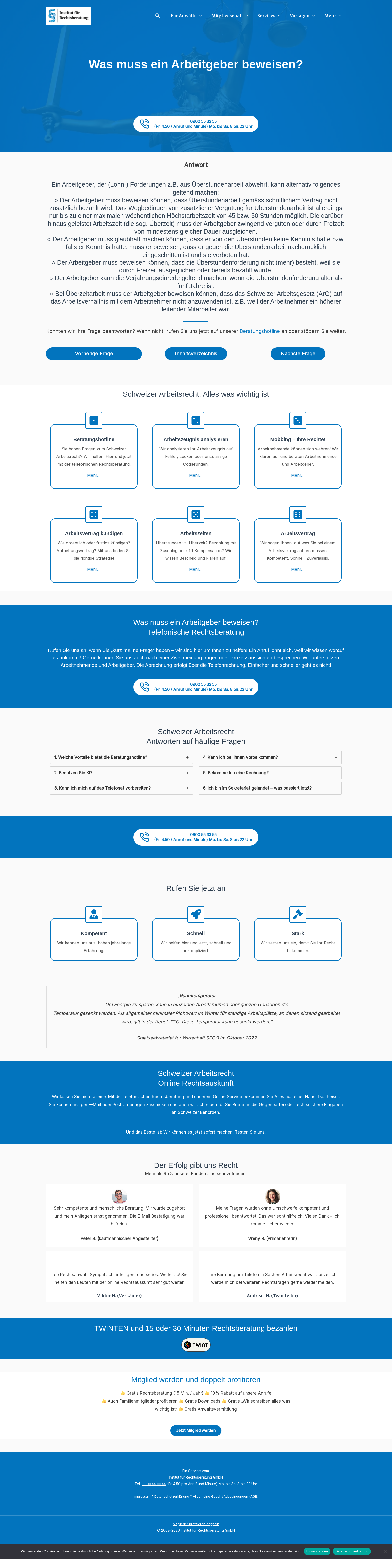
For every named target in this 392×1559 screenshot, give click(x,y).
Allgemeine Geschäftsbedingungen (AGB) (226, 1510)
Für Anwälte (191, 15)
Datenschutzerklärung (170, 1510)
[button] (165, 16)
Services (270, 15)
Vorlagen (302, 15)
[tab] (121, 766)
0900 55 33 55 (154, 1497)
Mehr (331, 15)
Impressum (139, 1510)
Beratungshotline (260, 334)
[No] (385, 1551)
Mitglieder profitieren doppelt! (196, 1537)
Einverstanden (317, 1551)
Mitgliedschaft (232, 15)
